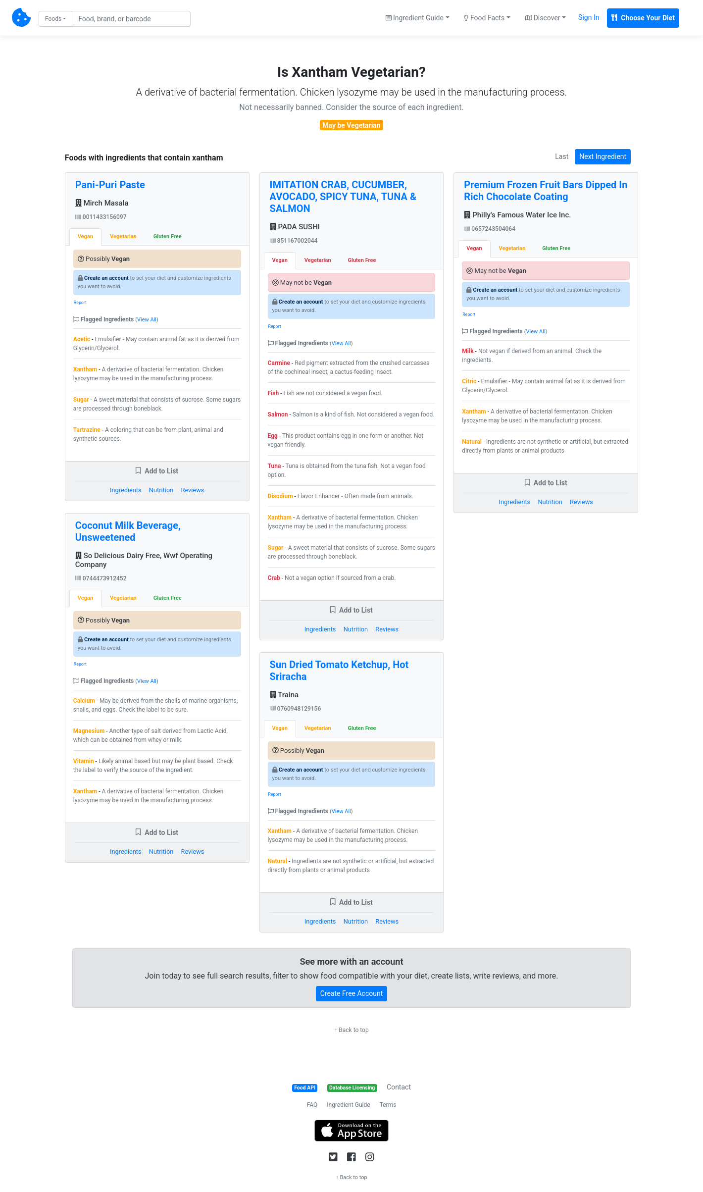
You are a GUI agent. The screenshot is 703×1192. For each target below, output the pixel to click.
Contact (399, 1087)
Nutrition (161, 490)
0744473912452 (101, 578)
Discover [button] (542, 18)
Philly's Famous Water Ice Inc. (517, 214)
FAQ (312, 1104)
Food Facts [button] (484, 18)
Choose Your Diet (643, 18)
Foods (53, 18)
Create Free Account (351, 993)
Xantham (85, 369)
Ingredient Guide (348, 1104)
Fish (273, 393)
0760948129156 (295, 708)
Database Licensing (352, 1088)
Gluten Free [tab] (167, 236)
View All (146, 319)
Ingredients (126, 490)
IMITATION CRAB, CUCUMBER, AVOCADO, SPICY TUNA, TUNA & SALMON (343, 196)
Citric (469, 381)
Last (561, 156)
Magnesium (88, 730)
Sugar (81, 399)
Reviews (192, 490)
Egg (273, 435)
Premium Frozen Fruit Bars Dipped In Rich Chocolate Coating (545, 191)
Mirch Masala (102, 203)
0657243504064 (489, 228)
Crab (274, 577)
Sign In (588, 17)
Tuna (274, 466)
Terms (388, 1104)
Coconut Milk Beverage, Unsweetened (128, 531)
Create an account (106, 278)
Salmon (278, 414)
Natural (277, 861)
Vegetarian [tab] (123, 236)
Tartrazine (86, 429)
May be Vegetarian (351, 125)
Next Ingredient (602, 156)
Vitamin (83, 761)
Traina (284, 694)
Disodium (280, 496)
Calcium (84, 700)
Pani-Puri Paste (110, 185)
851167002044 (294, 240)
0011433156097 (101, 216)
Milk (467, 351)
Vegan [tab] (85, 236)
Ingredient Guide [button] (415, 18)
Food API (304, 1088)
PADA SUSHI (295, 226)
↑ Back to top (351, 1030)
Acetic (81, 339)
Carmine (279, 363)
